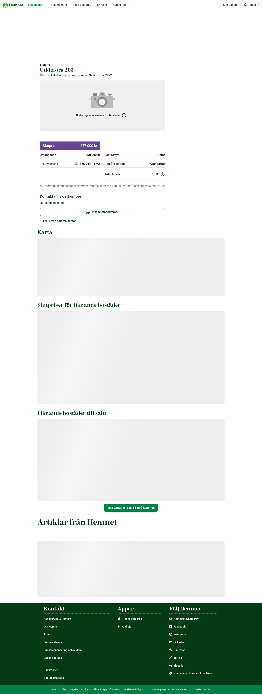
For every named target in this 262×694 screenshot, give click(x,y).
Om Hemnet (51, 626)
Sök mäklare (59, 5)
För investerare (53, 642)
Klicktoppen (51, 670)
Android (126, 626)
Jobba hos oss (53, 657)
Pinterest (179, 650)
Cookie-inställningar (133, 689)
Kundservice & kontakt (57, 618)
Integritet (73, 689)
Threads (178, 665)
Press (47, 634)
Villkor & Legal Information (106, 689)
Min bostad (230, 5)
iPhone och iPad (132, 618)
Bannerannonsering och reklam (63, 650)
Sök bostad (36, 5)
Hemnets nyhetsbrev (186, 618)
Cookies (85, 689)
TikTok (178, 657)
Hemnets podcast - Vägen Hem (193, 673)
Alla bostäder (59, 689)
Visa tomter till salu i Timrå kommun (131, 507)
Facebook (180, 626)
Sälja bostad (82, 5)
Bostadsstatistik (54, 677)
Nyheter (102, 5)
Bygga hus (119, 5)
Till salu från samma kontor (58, 221)
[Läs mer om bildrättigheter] (124, 115)
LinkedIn (179, 642)
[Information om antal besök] (162, 174)
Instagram (180, 634)
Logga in (251, 5)
